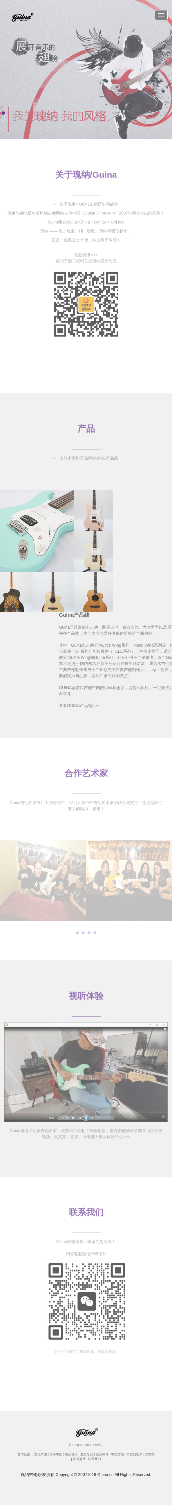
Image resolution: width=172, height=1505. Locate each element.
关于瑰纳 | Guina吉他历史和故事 (88, 201)
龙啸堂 (150, 1454)
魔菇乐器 (86, 1454)
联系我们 (94, 1459)
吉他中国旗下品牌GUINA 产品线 (88, 455)
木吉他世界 (134, 1454)
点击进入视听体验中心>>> (106, 1134)
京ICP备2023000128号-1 (86, 1445)
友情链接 (23, 1454)
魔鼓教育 (102, 1454)
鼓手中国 (56, 1454)
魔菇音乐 (71, 1454)
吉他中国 (40, 1454)
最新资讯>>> (86, 252)
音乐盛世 (79, 1459)
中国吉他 (117, 1454)
